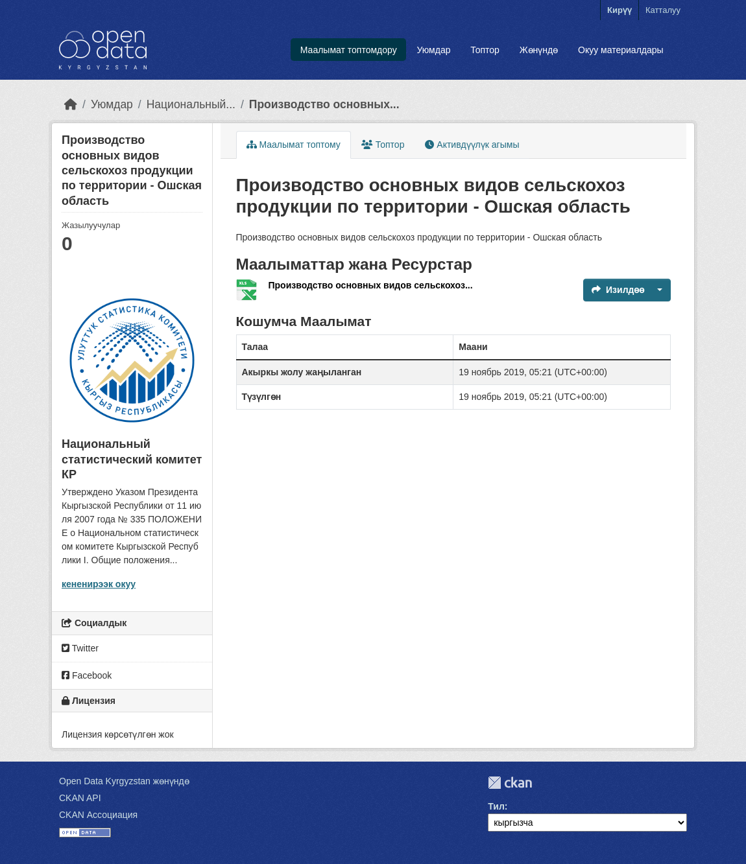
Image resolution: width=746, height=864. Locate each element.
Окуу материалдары (621, 50)
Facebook (87, 675)
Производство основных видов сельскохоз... (371, 285)
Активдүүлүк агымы (472, 144)
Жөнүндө (539, 50)
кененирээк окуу (99, 584)
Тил (496, 806)
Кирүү (619, 10)
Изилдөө (618, 290)
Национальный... (191, 104)
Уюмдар (433, 50)
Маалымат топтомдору (348, 50)
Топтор (484, 50)
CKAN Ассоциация (98, 815)
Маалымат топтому (294, 144)
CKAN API (80, 798)
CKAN (510, 782)
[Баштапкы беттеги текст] (70, 104)
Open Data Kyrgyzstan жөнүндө (124, 781)
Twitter (80, 648)
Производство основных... (324, 104)
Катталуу (662, 10)
